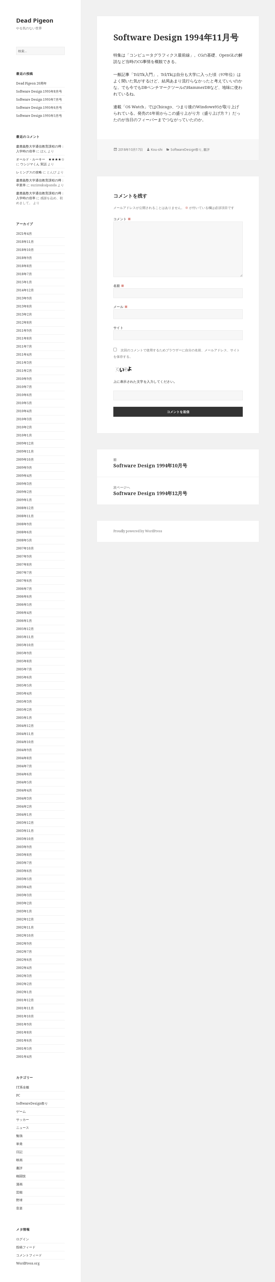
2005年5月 (24, 685)
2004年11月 (25, 733)
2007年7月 (24, 572)
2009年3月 (24, 483)
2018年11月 (25, 241)
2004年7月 (24, 766)
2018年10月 (25, 249)
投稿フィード (25, 1247)
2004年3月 (24, 798)
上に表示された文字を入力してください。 (145, 381)
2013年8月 (24, 306)
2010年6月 (24, 395)
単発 (19, 1143)
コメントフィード (29, 1255)
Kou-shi (156, 149)
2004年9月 (24, 750)
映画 (19, 1160)
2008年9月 (24, 524)
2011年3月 (24, 362)
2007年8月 (24, 564)
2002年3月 (24, 975)
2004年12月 (25, 725)
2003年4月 (24, 887)
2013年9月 (24, 298)
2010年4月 (24, 411)
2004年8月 (24, 758)
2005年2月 (24, 709)
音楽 (19, 1208)
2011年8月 (24, 338)
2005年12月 (25, 628)
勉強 (19, 1135)
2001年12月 (25, 1000)
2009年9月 (24, 467)
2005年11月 (25, 637)
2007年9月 (24, 556)
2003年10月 (25, 838)
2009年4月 (24, 475)
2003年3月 (24, 895)
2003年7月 (24, 862)
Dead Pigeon (34, 20)
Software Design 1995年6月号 (39, 107)
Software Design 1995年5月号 (39, 115)
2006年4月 (24, 612)
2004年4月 (24, 790)
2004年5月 (24, 782)
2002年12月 (25, 919)
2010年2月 (24, 427)
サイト (118, 327)
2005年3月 (24, 701)
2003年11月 (25, 830)
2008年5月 (24, 540)
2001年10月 (25, 1016)
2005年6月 (24, 677)
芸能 (19, 1192)
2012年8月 (24, 322)
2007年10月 (25, 548)
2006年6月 (24, 596)
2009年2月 (24, 491)
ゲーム (21, 1111)
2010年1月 (24, 435)
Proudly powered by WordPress (137, 531)
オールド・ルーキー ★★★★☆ (40, 159)
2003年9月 (24, 847)
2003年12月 (25, 822)
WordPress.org (27, 1263)
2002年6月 (24, 959)
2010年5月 (24, 403)
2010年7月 (24, 386)
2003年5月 (24, 879)
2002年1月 (24, 992)
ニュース (22, 1127)
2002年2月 (24, 984)
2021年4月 (24, 233)
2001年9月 (24, 1024)
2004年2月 (24, 806)
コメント (122, 219)
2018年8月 (24, 266)
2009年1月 (24, 500)
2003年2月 (24, 903)
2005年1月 (24, 717)
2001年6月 (24, 1040)
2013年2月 (24, 314)
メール (120, 306)
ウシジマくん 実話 (33, 164)
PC (18, 1095)
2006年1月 (24, 620)
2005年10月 (25, 645)
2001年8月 (24, 1032)
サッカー (22, 1119)
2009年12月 (25, 443)
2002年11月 (25, 927)
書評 (19, 1168)
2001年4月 (24, 1056)
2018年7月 (24, 274)
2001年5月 (24, 1048)
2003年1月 (24, 911)
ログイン (22, 1239)
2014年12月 (25, 290)
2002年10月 (25, 935)
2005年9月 (24, 653)
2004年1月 (24, 814)
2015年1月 (24, 282)
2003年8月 (24, 854)
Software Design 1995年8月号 (39, 91)
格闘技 (21, 1176)
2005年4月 (24, 693)
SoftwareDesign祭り (32, 1103)
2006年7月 (24, 588)
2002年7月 (24, 951)
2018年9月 (24, 257)
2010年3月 (24, 419)
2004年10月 (25, 742)
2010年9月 (24, 378)
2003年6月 (24, 870)
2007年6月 (24, 580)
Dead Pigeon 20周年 (31, 83)
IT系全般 (22, 1087)
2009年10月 (25, 459)
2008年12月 (25, 508)
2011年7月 (24, 346)
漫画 (19, 1184)
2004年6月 (24, 774)
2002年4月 (24, 967)
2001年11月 (25, 1008)
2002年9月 (24, 943)
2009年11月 (25, 451)
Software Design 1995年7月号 (39, 99)
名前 (118, 285)
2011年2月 (24, 370)
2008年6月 (24, 532)
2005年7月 (24, 669)
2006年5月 (24, 604)
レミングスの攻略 (29, 172)
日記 (19, 1152)
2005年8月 (24, 661)
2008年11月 (25, 516)
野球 (19, 1200)
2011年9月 (24, 330)
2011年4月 (24, 354)
